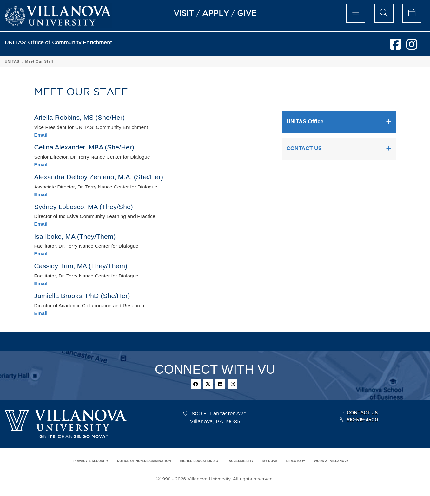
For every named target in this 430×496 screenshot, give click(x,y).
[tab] (339, 122)
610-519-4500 (362, 419)
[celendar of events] (411, 13)
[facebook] (395, 46)
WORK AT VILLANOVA (331, 461)
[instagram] (411, 46)
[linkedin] (220, 384)
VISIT (184, 13)
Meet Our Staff (39, 61)
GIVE (246, 13)
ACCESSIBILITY (241, 461)
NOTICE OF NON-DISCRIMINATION (144, 461)
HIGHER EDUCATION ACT (200, 461)
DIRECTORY (295, 461)
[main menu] (355, 13)
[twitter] (208, 384)
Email (41, 134)
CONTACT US (362, 412)
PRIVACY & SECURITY (90, 461)
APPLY (215, 13)
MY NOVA (269, 461)
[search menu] (384, 13)
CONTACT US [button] (304, 148)
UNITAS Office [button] (305, 121)
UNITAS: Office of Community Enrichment (58, 42)
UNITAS (12, 61)
